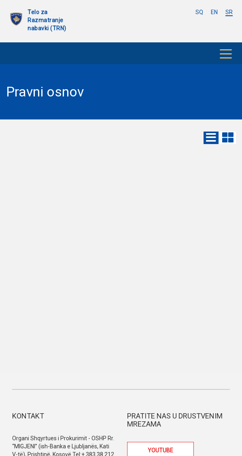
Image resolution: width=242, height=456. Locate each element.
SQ (199, 12)
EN (214, 12)
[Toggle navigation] (226, 53)
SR (229, 12)
